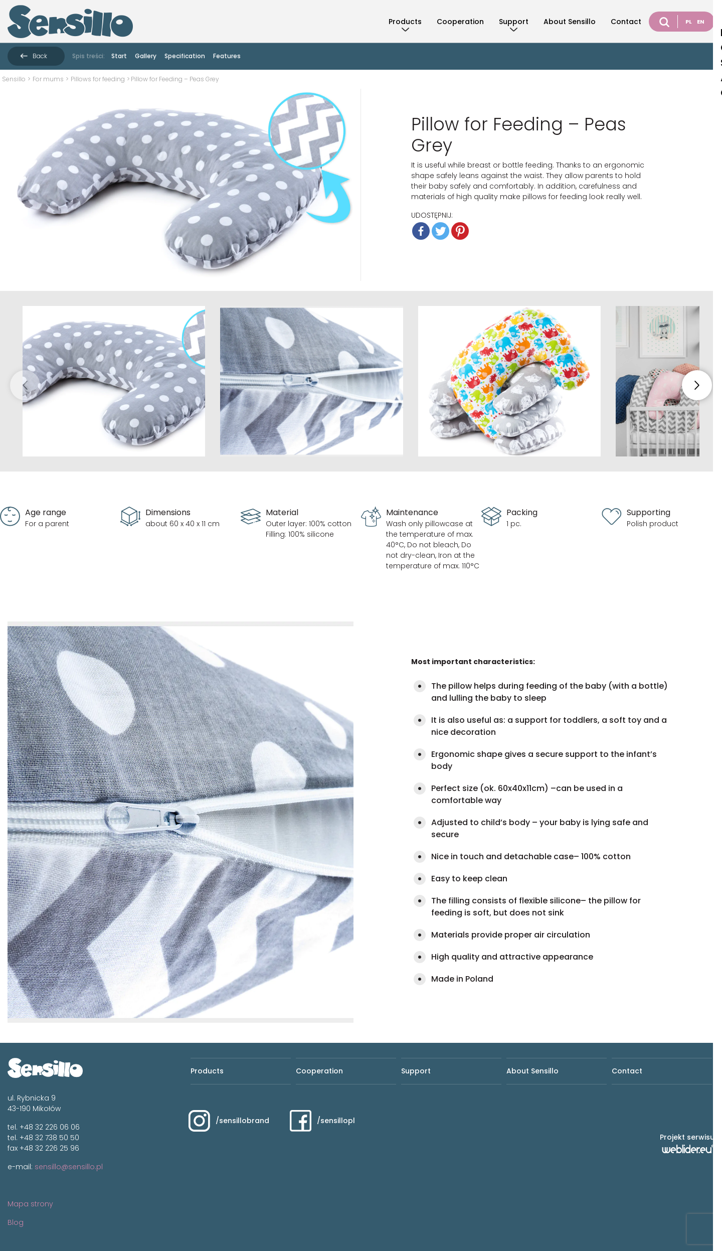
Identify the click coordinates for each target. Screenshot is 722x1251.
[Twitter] (440, 231)
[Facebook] (421, 231)
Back (40, 56)
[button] (697, 385)
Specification (184, 56)
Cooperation (460, 22)
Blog (16, 1222)
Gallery (145, 56)
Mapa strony (30, 1204)
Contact (626, 22)
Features (227, 56)
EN (700, 22)
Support (513, 22)
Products (405, 22)
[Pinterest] (460, 231)
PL (688, 22)
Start (119, 56)
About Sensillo (570, 22)
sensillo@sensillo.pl (69, 1167)
